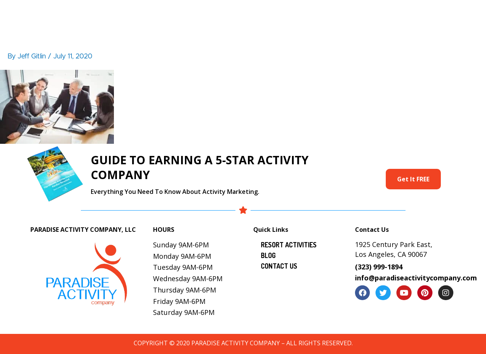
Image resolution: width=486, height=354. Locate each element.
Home (145, 13)
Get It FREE (413, 179)
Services (287, 13)
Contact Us (446, 13)
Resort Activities (236, 13)
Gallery (333, 13)
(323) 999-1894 (378, 266)
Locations (373, 13)
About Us (183, 13)
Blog (408, 13)
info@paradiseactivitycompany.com (416, 277)
